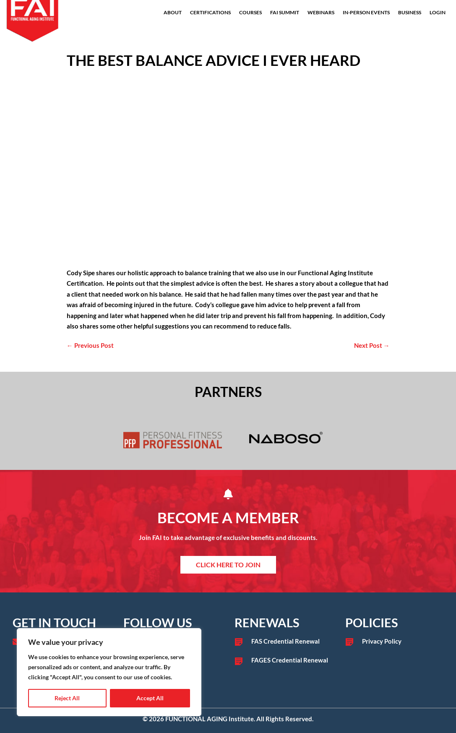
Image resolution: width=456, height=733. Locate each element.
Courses (250, 12)
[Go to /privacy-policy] (394, 641)
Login (438, 12)
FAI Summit (284, 12)
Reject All (67, 698)
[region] (109, 672)
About (173, 12)
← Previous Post (90, 345)
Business (409, 12)
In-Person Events (366, 12)
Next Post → (372, 345)
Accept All (150, 698)
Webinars (320, 12)
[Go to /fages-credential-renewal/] (284, 660)
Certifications (210, 12)
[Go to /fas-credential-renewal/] (284, 641)
